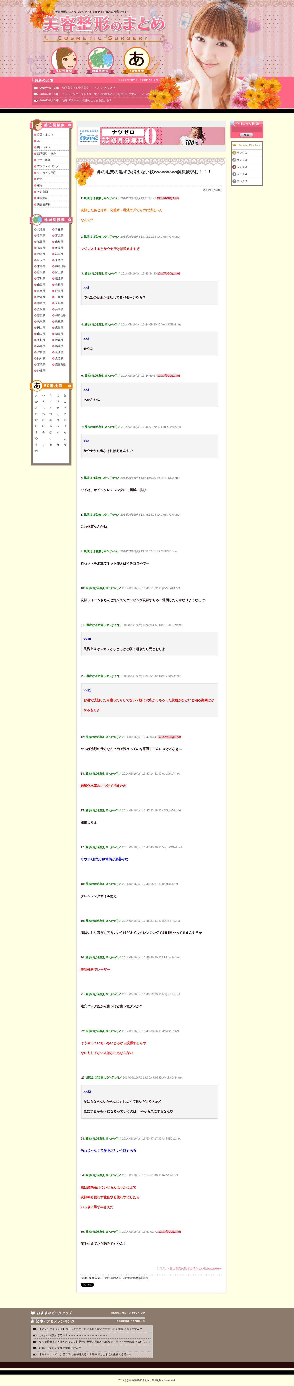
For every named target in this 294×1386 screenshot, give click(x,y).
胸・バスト (43, 147)
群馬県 (59, 253)
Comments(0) (130, 1277)
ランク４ (242, 174)
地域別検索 (100, 60)
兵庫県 (59, 309)
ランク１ (242, 152)
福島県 (41, 247)
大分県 (59, 358)
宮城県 (59, 235)
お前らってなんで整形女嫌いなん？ (60, 1348)
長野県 (59, 284)
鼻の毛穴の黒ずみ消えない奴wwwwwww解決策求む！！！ (154, 171)
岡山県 (41, 327)
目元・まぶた (45, 134)
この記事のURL (111, 1277)
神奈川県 (60, 266)
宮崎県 (41, 364)
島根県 (59, 321)
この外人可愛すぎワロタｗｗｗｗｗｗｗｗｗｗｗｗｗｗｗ (73, 1335)
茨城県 (59, 247)
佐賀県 (41, 352)
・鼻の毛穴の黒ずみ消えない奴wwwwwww (194, 1268)
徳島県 (59, 333)
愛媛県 (59, 339)
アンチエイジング (47, 166)
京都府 (59, 303)
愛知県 (41, 296)
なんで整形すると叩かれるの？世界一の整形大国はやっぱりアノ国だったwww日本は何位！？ (95, 1341)
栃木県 (41, 253)
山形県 (59, 241)
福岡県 (59, 346)
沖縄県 (41, 370)
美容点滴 (42, 191)
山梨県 (41, 284)
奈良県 (41, 315)
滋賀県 (41, 303)
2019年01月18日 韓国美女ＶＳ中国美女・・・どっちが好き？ (77, 87)
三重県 (59, 296)
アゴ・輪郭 (43, 160)
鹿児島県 (60, 364)
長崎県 (59, 352)
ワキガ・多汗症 (46, 172)
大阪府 (41, 309)
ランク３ (242, 166)
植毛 (39, 185)
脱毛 (39, 179)
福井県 (59, 278)
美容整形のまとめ (103, 29)
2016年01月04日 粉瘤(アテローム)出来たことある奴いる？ (76, 100)
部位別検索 (64, 60)
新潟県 (41, 272)
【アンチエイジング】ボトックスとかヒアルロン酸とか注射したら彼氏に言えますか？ (90, 1329)
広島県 (59, 327)
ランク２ (242, 159)
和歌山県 (60, 315)
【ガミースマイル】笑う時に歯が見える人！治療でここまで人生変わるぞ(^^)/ (85, 1354)
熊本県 (41, 358)
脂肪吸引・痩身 (46, 153)
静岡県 (59, 290)
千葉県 (59, 260)
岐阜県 (41, 290)
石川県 (41, 278)
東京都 (41, 266)
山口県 (41, 333)
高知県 (41, 346)
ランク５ (242, 181)
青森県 (59, 229)
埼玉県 (41, 260)
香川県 (41, 339)
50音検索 (137, 60)
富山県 (59, 272)
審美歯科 (42, 198)
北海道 (41, 229)
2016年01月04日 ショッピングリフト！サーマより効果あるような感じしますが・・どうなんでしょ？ (101, 94)
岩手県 (41, 235)
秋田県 (41, 241)
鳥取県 (41, 321)
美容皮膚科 (43, 204)
